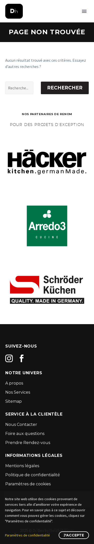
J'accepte (74, 535)
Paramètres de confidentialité (27, 535)
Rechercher (64, 88)
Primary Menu (84, 11)
